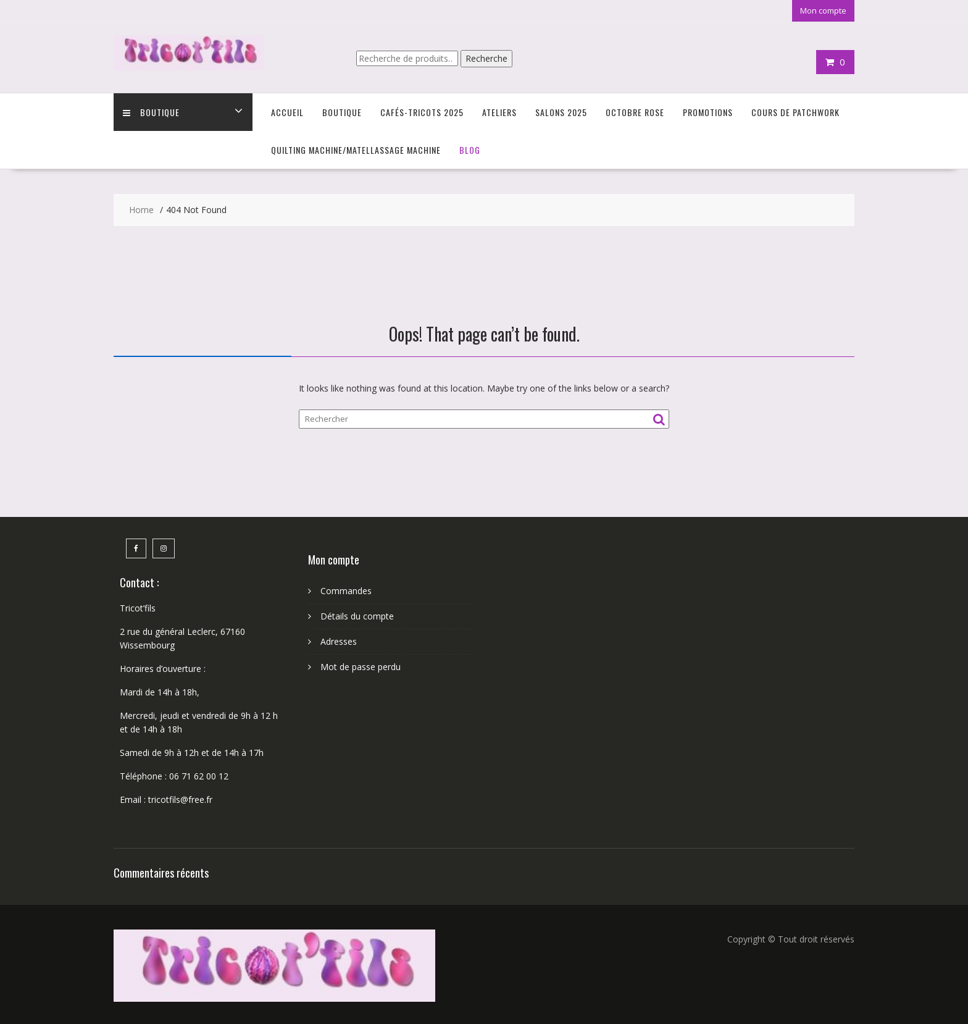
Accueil (287, 112)
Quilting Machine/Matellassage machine (356, 149)
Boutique (151, 112)
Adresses (338, 641)
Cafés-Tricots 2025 (422, 112)
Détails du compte (357, 616)
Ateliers (499, 112)
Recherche (486, 58)
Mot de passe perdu (360, 667)
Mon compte (823, 10)
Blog (469, 149)
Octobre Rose (635, 112)
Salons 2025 (561, 112)
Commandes (346, 591)
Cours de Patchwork (795, 112)
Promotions (708, 112)
